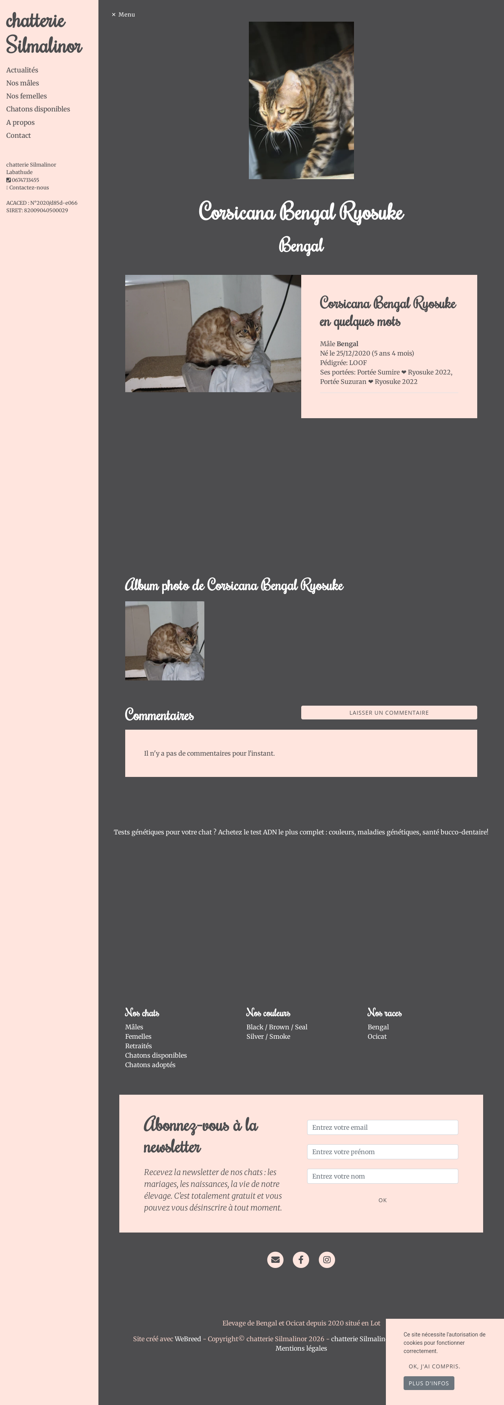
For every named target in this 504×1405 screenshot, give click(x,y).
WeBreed (188, 1339)
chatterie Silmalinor (44, 31)
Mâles (134, 1027)
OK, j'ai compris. (435, 1366)
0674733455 (25, 180)
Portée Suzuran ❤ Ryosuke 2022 (369, 382)
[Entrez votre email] (382, 1127)
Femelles (138, 1036)
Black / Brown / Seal (277, 1027)
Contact (18, 135)
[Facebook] (301, 1259)
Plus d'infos (429, 1383)
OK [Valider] (382, 1200)
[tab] (52, 70)
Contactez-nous (27, 187)
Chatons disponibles (38, 109)
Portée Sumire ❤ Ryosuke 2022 (404, 372)
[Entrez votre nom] (382, 1176)
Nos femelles (26, 96)
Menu (127, 14)
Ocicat (377, 1036)
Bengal (378, 1027)
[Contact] (275, 1259)
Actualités (22, 70)
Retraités (138, 1046)
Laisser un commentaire (389, 712)
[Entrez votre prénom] (382, 1151)
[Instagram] (327, 1259)
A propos (20, 122)
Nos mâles (22, 83)
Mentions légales (301, 1348)
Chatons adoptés (150, 1065)
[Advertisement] (301, 502)
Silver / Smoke (268, 1036)
